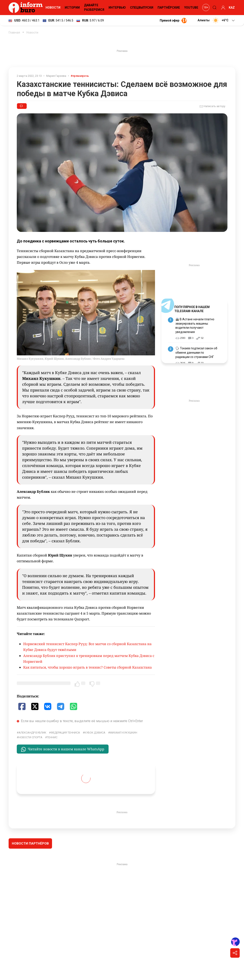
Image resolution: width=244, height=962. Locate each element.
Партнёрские (169, 7)
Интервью (117, 7)
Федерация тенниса (65, 732)
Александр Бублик (32, 732)
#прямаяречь (80, 75)
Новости (53, 7)
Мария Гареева (56, 75)
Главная (14, 32)
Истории (72, 7)
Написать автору (212, 106)
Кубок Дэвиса (94, 732)
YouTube (191, 7)
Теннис (52, 737)
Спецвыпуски (141, 7)
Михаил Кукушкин (123, 732)
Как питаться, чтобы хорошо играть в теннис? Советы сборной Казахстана (87, 667)
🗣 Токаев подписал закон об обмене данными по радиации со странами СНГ (196, 352)
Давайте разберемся (94, 7)
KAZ (232, 7)
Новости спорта (30, 737)
